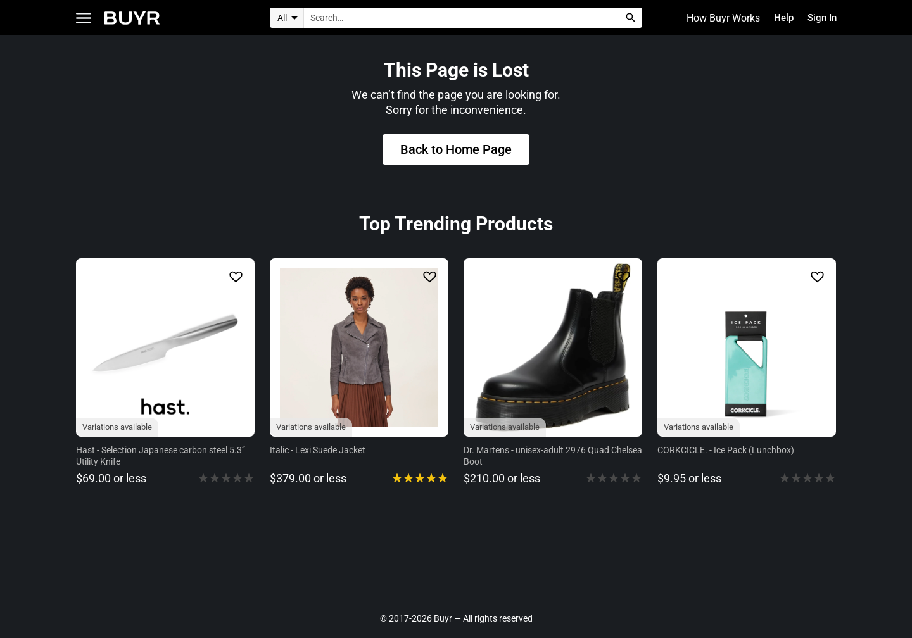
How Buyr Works (717, 18)
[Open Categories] (83, 18)
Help (780, 18)
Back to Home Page (456, 151)
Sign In (820, 18)
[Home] (132, 18)
